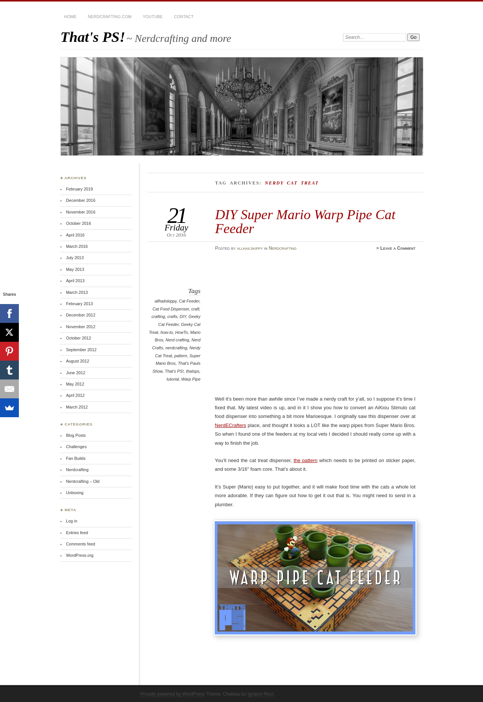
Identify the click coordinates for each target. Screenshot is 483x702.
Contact (184, 16)
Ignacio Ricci (261, 694)
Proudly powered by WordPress (172, 694)
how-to (166, 332)
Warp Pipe (190, 379)
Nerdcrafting (283, 248)
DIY (183, 316)
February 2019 (79, 189)
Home (70, 16)
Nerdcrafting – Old (83, 481)
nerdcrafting (176, 348)
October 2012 (78, 338)
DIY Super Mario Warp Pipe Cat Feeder (305, 221)
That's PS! (92, 37)
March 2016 (77, 246)
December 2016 (80, 200)
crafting (158, 316)
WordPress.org (80, 555)
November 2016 (80, 212)
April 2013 (75, 280)
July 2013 (75, 257)
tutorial (172, 379)
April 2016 (75, 235)
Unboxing (74, 492)
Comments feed (80, 544)
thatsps (192, 371)
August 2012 (77, 361)
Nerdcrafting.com (109, 16)
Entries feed (77, 532)
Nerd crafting (177, 340)
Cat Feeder (189, 301)
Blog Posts (76, 435)
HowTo (181, 332)
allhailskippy (250, 248)
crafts (172, 316)
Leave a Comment (397, 248)
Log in (71, 521)
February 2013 (79, 303)
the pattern (305, 460)
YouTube (153, 16)
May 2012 (75, 384)
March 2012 (77, 407)
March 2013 (77, 292)
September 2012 (81, 349)
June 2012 (75, 372)
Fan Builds (76, 458)
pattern (180, 355)
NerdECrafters (230, 425)
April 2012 (75, 395)
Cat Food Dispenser (170, 309)
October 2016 (78, 223)
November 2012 (80, 326)
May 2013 (75, 269)
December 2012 (80, 315)
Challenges (76, 446)
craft (195, 309)
